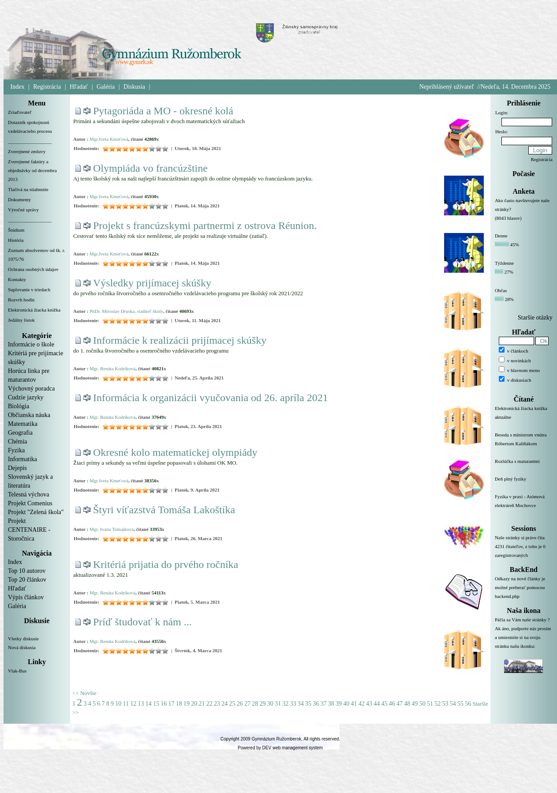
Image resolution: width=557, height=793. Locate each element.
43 (369, 703)
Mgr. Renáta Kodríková (112, 368)
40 (346, 703)
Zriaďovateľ (20, 112)
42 (362, 703)
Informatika (22, 459)
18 (179, 703)
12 (133, 703)
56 (468, 703)
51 (430, 703)
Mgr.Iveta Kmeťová (109, 139)
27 (247, 703)
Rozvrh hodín (21, 299)
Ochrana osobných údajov (33, 269)
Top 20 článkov (27, 579)
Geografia (20, 432)
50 (422, 703)
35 (308, 703)
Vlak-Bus (17, 670)
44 (377, 703)
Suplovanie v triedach (29, 289)
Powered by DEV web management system (280, 747)
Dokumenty (19, 199)
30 (270, 703)
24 (224, 703)
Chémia (17, 441)
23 (217, 703)
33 (293, 703)
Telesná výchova (28, 494)
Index (18, 86)
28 (255, 703)
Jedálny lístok (21, 320)
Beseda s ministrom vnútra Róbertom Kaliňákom (524, 444)
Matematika (22, 424)
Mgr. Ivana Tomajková (112, 529)
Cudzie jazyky (25, 397)
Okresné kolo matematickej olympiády (175, 452)
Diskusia (134, 86)
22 (209, 703)
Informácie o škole (31, 344)
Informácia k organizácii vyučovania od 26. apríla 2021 (210, 397)
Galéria (106, 86)
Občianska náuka (29, 415)
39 (339, 703)
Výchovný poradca (31, 388)
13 (141, 703)
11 (126, 703)
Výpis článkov (26, 597)
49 (414, 703)
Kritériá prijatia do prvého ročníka (165, 564)
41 (354, 703)
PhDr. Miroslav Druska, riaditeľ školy (126, 311)
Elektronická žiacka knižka (34, 309)
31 (278, 703)
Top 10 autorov (26, 571)
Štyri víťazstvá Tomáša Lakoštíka (164, 509)
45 (384, 703)
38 (331, 703)
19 (186, 703)
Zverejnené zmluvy (26, 151)
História (15, 240)
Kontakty (17, 279)
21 (201, 703)
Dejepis (17, 468)
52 (437, 703)
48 (407, 703)
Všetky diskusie (23, 638)
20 (194, 703)
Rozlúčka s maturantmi (524, 466)
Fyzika (16, 450)
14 (149, 703)
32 (285, 703)
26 (240, 703)
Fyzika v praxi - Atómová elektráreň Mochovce (524, 506)
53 (445, 703)
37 (323, 703)
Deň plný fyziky (524, 484)
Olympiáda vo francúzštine (150, 168)
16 (164, 703)
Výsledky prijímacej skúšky (152, 283)
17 (171, 703)
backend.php (507, 596)
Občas (501, 290)
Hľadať (79, 86)
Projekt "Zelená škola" (36, 512)
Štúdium (16, 230)
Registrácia (47, 86)
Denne (501, 235)
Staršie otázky (535, 317)
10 (118, 703)
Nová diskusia (22, 647)
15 (156, 703)
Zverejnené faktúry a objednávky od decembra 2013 (32, 170)
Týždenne (504, 263)
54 (453, 703)
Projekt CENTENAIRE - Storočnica (29, 530)
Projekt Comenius (30, 503)
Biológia (18, 406)
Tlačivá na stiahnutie (28, 189)
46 (392, 703)
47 (399, 703)
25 (232, 703)
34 (301, 703)
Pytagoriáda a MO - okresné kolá (163, 111)
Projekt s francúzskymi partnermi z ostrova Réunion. (205, 225)
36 (316, 703)
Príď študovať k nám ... (142, 622)
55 (460, 703)
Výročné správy (23, 209)
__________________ (30, 141)
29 (262, 703)
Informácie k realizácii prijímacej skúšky (179, 340)
